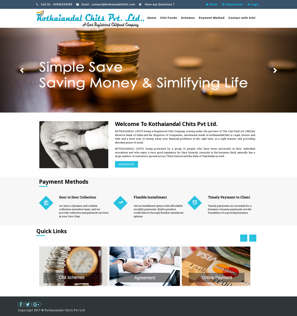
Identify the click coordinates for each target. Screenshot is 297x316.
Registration (232, 4)
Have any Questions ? (159, 4)
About (151, 17)
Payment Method (212, 17)
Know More (126, 164)
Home (211, 4)
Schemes (188, 17)
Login (253, 4)
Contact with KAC (242, 17)
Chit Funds (168, 17)
